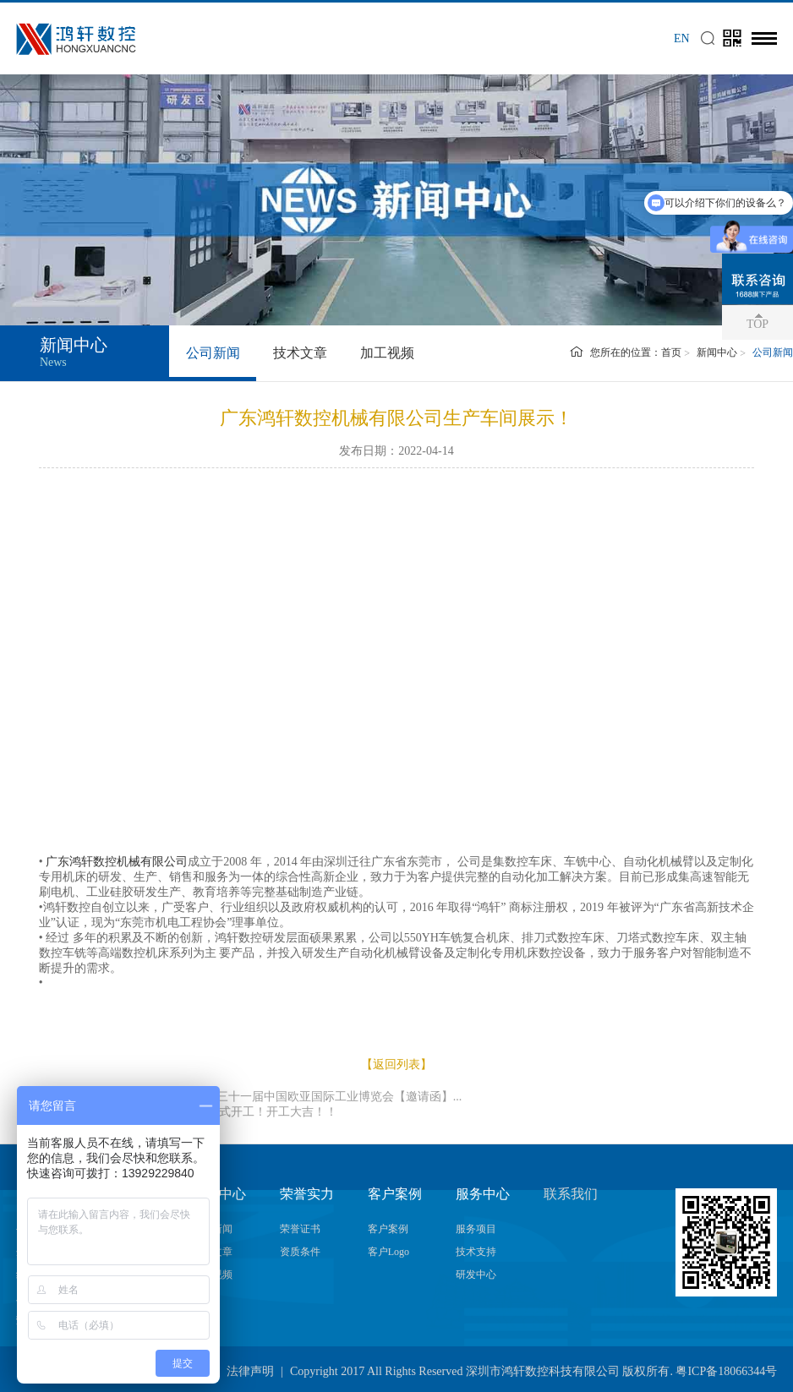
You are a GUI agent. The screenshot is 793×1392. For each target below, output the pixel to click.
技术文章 (300, 353)
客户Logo (388, 1252)
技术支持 (476, 1252)
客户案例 (388, 1229)
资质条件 (300, 1252)
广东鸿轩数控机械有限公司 (117, 861)
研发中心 (476, 1274)
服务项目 (476, 1229)
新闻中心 (717, 352)
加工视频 (387, 353)
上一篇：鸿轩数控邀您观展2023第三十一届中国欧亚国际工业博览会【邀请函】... (250, 1096)
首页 (671, 352)
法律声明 (250, 1371)
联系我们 (571, 1194)
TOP (757, 324)
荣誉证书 (300, 1229)
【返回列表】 (396, 1064)
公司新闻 (213, 353)
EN (682, 38)
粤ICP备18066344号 (726, 1371)
